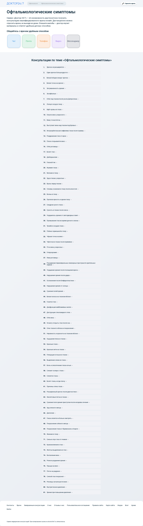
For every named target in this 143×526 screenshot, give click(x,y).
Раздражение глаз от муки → (57, 136)
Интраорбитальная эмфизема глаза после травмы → (66, 131)
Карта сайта (110, 505)
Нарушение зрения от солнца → (58, 286)
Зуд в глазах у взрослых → (56, 178)
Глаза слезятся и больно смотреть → (60, 418)
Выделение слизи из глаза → (57, 360)
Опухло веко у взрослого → (57, 115)
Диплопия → (51, 413)
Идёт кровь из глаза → (55, 109)
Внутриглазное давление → (57, 487)
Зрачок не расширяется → (56, 67)
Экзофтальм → (52, 94)
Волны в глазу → (53, 194)
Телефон (44, 41)
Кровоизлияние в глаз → (56, 445)
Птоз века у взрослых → (55, 247)
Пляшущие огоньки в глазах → (58, 355)
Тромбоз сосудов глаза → (56, 226)
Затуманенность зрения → (56, 88)
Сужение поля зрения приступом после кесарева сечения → (68, 402)
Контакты (10, 505)
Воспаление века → (54, 455)
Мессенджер (73, 41)
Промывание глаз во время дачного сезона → (63, 221)
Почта (29, 41)
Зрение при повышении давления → (60, 492)
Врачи (19, 505)
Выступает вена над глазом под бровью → (62, 125)
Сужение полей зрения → (56, 291)
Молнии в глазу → (53, 173)
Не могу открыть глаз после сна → (59, 323)
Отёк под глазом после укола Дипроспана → (63, 99)
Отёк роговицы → (53, 147)
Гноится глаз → (52, 302)
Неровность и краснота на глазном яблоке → (63, 334)
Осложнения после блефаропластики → (61, 281)
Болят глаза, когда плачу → (57, 381)
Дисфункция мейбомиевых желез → (60, 307)
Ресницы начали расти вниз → (58, 482)
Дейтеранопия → (53, 157)
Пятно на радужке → (54, 471)
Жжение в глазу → (53, 434)
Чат (14, 41)
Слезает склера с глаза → (56, 371)
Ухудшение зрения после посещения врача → (63, 270)
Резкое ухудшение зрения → (57, 461)
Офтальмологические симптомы (52, 3)
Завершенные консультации (34, 505)
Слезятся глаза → (53, 376)
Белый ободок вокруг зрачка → (58, 78)
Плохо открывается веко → (57, 141)
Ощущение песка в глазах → (57, 339)
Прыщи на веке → (53, 466)
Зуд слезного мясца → (55, 408)
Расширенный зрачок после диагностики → (63, 392)
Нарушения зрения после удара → (59, 275)
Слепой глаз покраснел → (56, 476)
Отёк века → (51, 318)
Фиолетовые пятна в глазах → (58, 397)
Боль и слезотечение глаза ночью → (60, 365)
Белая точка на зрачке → (56, 83)
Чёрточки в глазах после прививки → (60, 242)
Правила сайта (97, 505)
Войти (9, 509)
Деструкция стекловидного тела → (59, 312)
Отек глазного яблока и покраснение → (61, 328)
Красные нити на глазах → (56, 349)
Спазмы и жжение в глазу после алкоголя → (63, 189)
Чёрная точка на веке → (55, 237)
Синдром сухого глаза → (56, 205)
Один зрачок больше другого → (58, 73)
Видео (58, 41)
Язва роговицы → (53, 258)
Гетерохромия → (53, 252)
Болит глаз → (52, 152)
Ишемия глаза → (53, 168)
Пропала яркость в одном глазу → (59, 199)
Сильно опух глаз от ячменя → (58, 439)
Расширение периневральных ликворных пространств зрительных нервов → (71, 264)
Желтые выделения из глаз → (57, 450)
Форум (120, 505)
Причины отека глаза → (55, 386)
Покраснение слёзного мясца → (58, 424)
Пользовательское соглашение (78, 505)
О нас (49, 505)
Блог (127, 505)
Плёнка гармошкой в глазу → (57, 231)
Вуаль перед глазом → (55, 184)
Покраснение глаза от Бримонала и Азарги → (63, 429)
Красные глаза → (53, 344)
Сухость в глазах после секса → (58, 210)
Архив (133, 505)
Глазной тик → (52, 162)
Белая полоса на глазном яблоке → (60, 297)
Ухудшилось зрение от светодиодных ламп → (63, 215)
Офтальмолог (33, 3)
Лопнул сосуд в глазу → (55, 104)
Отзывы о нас (59, 505)
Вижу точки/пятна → (54, 120)
